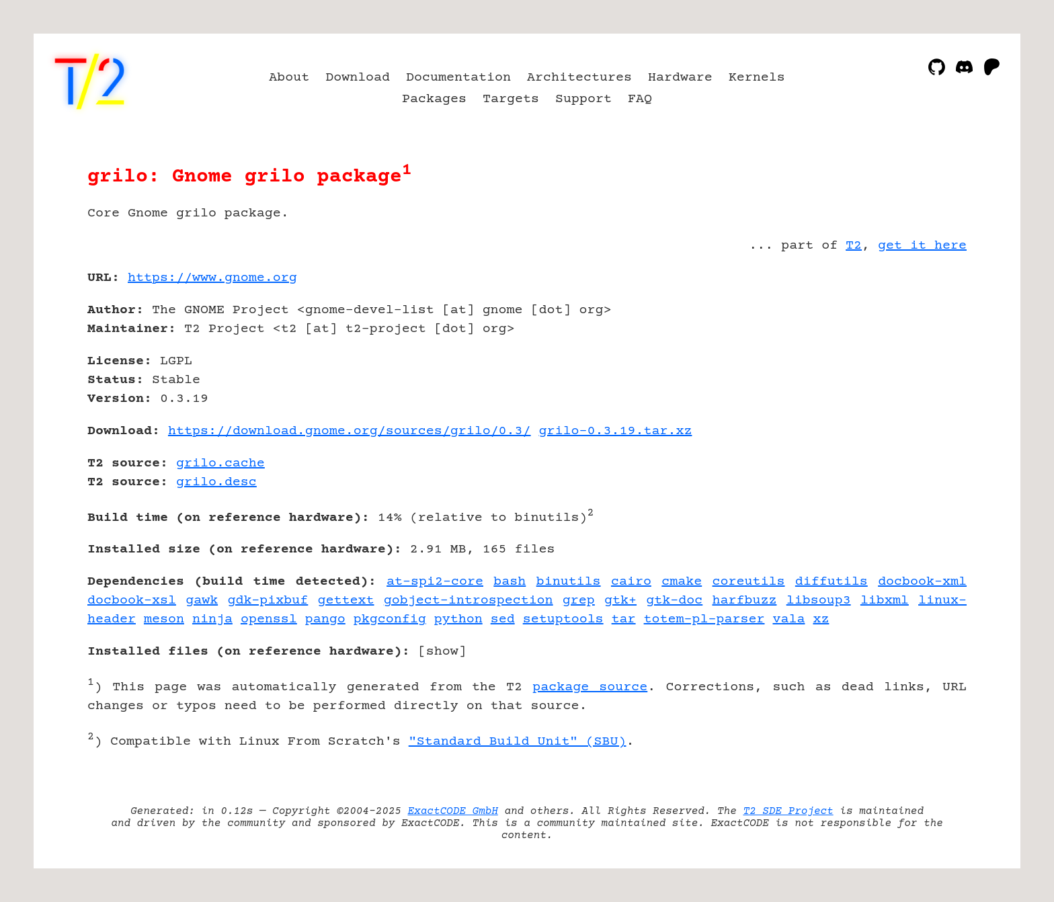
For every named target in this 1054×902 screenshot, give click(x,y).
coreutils (749, 581)
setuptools (563, 619)
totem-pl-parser (704, 619)
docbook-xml (922, 581)
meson (164, 619)
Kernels (757, 77)
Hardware (680, 77)
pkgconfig (390, 619)
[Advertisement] (926, 356)
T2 (854, 245)
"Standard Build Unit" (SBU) (517, 741)
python (458, 619)
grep (579, 600)
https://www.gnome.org (212, 278)
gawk (202, 600)
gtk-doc (674, 600)
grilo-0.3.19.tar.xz (615, 431)
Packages (434, 99)
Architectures (579, 77)
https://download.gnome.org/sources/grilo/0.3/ (349, 431)
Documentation (458, 77)
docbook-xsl (131, 600)
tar (624, 619)
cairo (631, 581)
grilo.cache (220, 463)
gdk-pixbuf (267, 600)
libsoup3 (818, 600)
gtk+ (620, 600)
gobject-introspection (468, 600)
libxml (884, 600)
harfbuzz (745, 600)
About (289, 77)
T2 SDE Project (788, 811)
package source (589, 687)
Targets (511, 99)
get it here (922, 245)
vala (788, 619)
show (442, 651)
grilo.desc (216, 482)
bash (509, 581)
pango (325, 619)
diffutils (831, 581)
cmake (681, 581)
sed (503, 619)
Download (357, 77)
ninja (212, 619)
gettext (346, 600)
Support (583, 99)
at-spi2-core (435, 581)
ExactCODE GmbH (453, 811)
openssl (269, 619)
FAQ (640, 99)
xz (821, 619)
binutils (568, 581)
